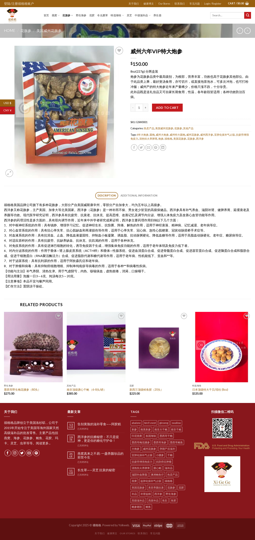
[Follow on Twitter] (22, 453)
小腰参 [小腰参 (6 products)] (160, 455)
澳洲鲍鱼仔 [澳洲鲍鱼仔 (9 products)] (157, 474)
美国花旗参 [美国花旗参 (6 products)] (138, 487)
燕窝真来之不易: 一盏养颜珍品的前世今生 (100, 455)
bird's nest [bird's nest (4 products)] (150, 422)
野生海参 (81, 15)
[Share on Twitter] (141, 147)
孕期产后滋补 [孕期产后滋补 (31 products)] (167, 448)
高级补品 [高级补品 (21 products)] (153, 500)
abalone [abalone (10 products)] (136, 422)
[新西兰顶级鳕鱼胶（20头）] (158, 347)
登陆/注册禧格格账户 (19, 3)
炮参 (161, 138)
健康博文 (148, 3)
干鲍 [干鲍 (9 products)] (170, 455)
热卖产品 (149, 128)
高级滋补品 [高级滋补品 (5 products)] (138, 500)
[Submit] (247, 15)
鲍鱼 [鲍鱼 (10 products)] (148, 506)
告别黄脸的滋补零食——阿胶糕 (99, 424)
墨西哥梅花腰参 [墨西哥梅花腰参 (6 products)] (141, 442)
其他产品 (188, 128)
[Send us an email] (29, 453)
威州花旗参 (192, 134)
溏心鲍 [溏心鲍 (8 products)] (157, 468)
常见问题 (194, 3)
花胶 (92, 15)
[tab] (106, 195)
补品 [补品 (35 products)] (134, 493)
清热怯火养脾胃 (148, 138)
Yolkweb (123, 525)
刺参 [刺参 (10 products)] (134, 429)
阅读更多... (43, 443)
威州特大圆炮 (177, 134)
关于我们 (133, 3)
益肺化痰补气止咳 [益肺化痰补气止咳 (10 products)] (150, 481)
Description (107, 195)
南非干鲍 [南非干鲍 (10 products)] (176, 429)
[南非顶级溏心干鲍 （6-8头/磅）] (96, 347)
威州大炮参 (162, 134)
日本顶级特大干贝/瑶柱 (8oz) (210, 389)
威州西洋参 (206, 134)
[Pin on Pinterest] (155, 147)
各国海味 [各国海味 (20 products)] (151, 435)
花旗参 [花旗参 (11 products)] (171, 487)
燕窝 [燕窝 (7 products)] (134, 481)
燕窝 (56, 15)
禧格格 (168, 138)
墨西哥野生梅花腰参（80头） (22, 389)
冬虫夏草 (102, 15)
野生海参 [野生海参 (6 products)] (171, 493)
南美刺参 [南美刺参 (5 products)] (145, 429)
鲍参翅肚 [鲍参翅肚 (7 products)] (137, 506)
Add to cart (167, 107)
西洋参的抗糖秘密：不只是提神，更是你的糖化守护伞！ (98, 438)
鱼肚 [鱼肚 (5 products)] (164, 500)
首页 (46, 15)
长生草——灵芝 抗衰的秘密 (96, 470)
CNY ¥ (9, 110)
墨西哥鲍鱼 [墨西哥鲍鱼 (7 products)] (176, 442)
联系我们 (180, 3)
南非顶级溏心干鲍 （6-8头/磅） (86, 389)
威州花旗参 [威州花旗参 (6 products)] (149, 448)
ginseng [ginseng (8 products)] (163, 422)
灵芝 (129, 15)
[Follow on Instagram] (15, 453)
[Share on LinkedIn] (163, 147)
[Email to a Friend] (148, 147)
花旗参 (67, 15)
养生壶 (157, 15)
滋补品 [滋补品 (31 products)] (169, 468)
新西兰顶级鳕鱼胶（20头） (146, 389)
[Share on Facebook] (134, 147)
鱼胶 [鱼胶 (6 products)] (173, 500)
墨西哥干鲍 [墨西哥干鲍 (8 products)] (166, 435)
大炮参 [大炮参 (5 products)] (135, 448)
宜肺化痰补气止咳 (224, 134)
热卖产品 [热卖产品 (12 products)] (172, 474)
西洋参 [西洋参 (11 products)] (158, 493)
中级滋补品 (143, 15)
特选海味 (117, 15)
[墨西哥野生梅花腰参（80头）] (33, 347)
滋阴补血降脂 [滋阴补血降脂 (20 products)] (139, 474)
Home (9, 30)
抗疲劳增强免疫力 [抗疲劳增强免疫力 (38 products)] (142, 461)
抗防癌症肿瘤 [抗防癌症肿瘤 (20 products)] (164, 461)
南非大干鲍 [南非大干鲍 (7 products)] (160, 429)
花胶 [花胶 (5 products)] (181, 487)
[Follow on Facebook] (7, 453)
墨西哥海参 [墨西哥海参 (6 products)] (159, 442)
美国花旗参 (179, 138)
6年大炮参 (143, 134)
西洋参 (200, 138)
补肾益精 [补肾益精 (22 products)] (145, 493)
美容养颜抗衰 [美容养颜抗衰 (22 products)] (156, 487)
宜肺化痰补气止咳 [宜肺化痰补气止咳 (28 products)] (142, 455)
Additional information (139, 195)
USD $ (9, 103)
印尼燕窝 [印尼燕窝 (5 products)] (137, 435)
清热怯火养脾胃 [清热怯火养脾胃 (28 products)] (141, 468)
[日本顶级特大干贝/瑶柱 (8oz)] (221, 347)
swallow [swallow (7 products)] (176, 422)
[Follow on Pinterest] (36, 453)
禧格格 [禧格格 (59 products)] (169, 481)
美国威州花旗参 (49, 30)
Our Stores (164, 3)
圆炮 (152, 134)
